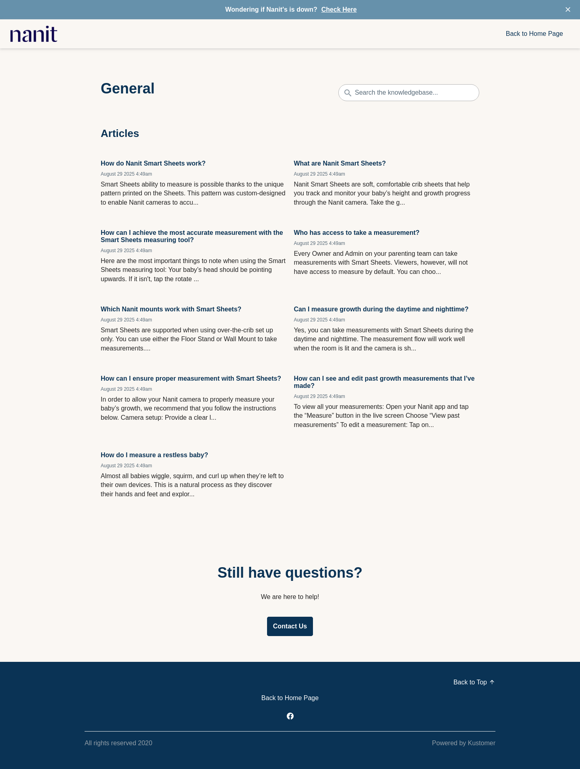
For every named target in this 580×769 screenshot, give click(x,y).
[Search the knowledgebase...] (408, 92)
